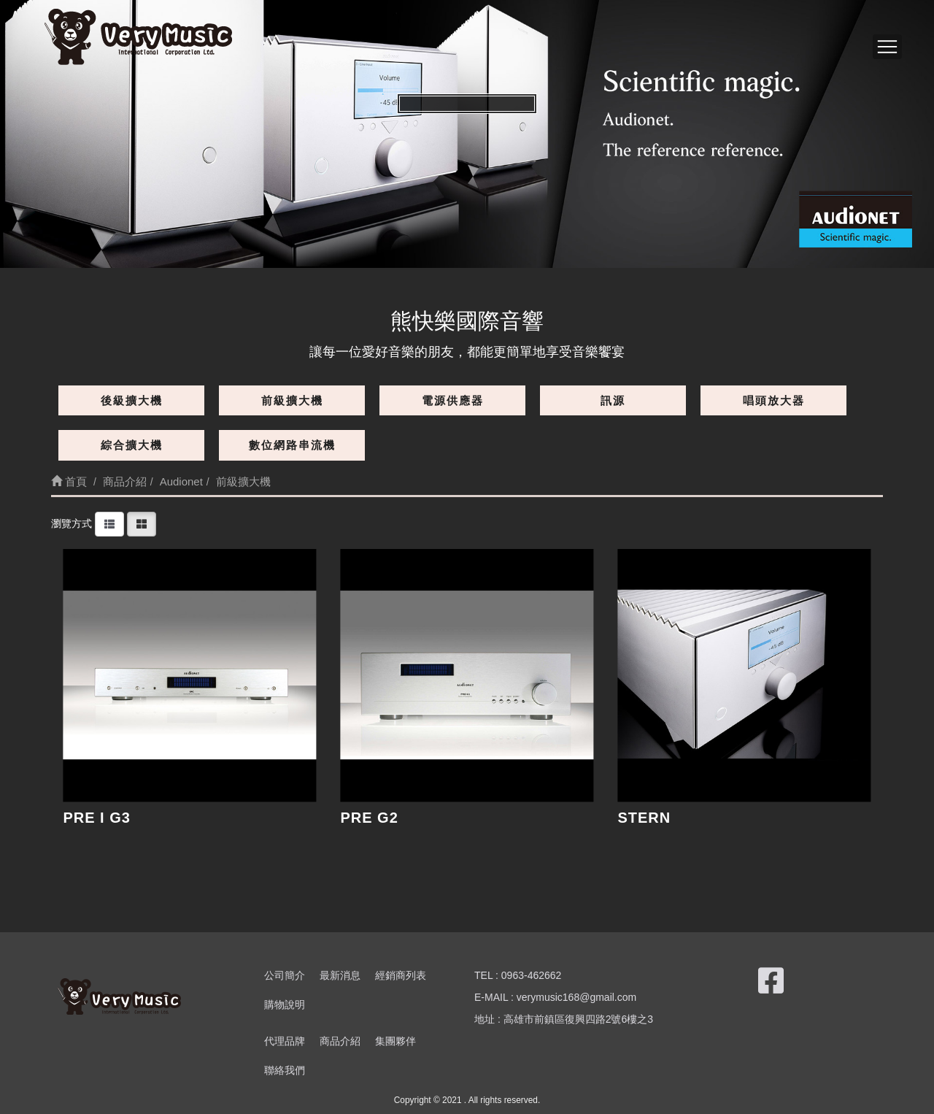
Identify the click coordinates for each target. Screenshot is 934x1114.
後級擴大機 (132, 400)
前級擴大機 (292, 400)
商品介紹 (340, 1041)
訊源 (613, 400)
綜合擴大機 (132, 445)
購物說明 (284, 1004)
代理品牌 (284, 1041)
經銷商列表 (400, 975)
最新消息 (340, 975)
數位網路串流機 (292, 445)
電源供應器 (453, 400)
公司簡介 (284, 975)
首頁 (69, 481)
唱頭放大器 (774, 400)
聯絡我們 (284, 1070)
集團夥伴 (395, 1041)
